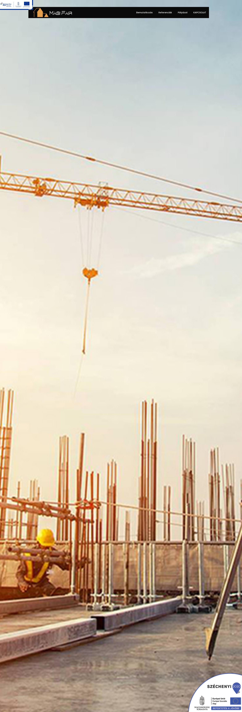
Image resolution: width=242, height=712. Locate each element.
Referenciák (165, 12)
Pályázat (183, 12)
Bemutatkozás (144, 12)
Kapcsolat (199, 12)
